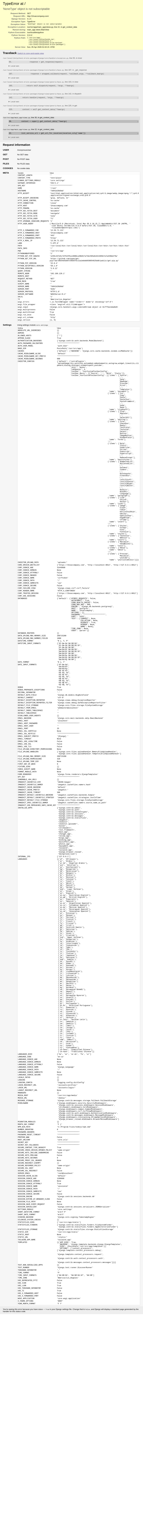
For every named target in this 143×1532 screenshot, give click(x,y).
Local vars (15, 68)
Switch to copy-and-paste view (30, 55)
